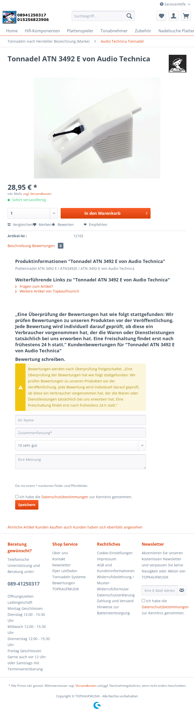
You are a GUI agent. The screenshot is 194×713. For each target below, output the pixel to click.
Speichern (26, 504)
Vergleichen (20, 224)
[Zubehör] (143, 31)
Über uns (60, 552)
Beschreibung (19, 245)
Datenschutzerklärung (116, 595)
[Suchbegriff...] (103, 16)
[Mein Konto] (173, 16)
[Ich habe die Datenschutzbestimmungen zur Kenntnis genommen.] (16, 496)
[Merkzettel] (161, 16)
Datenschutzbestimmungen (64, 496)
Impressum (106, 559)
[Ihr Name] (80, 420)
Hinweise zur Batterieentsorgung (113, 609)
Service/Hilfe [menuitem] (173, 4)
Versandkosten (86, 685)
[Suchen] (129, 16)
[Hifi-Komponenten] (42, 31)
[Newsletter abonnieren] (181, 590)
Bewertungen (47, 245)
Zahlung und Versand (115, 600)
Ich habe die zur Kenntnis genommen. (75, 496)
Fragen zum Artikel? (34, 286)
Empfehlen (95, 224)
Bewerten (63, 224)
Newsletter (61, 565)
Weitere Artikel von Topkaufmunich (47, 291)
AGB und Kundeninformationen (116, 568)
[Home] (12, 31)
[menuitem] (103, 18)
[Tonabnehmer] (114, 31)
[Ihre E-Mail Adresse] (160, 590)
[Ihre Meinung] (80, 461)
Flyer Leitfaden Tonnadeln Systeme (69, 573)
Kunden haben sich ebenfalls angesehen (107, 527)
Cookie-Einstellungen (115, 552)
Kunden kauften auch (53, 527)
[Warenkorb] (186, 16)
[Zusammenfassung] (80, 433)
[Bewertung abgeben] (80, 445)
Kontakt (58, 559)
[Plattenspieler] (80, 31)
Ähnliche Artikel (21, 527)
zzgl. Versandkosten (37, 194)
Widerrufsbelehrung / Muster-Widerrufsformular (115, 582)
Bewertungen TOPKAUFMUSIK (65, 585)
